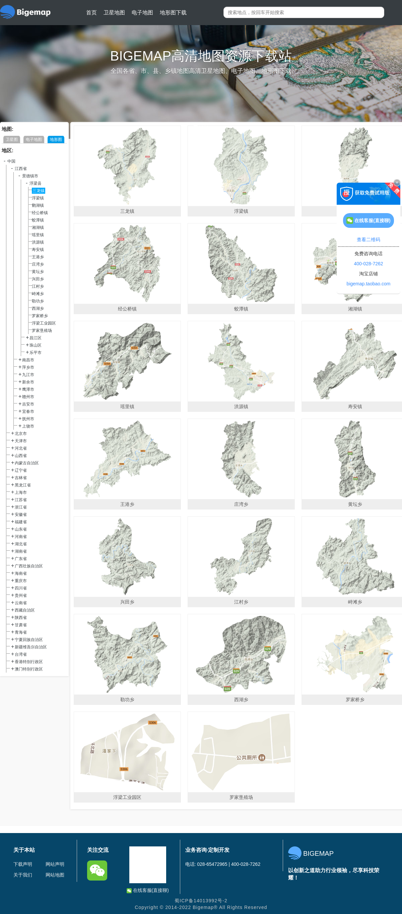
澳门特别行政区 (29, 669)
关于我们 (22, 875)
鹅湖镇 (38, 205)
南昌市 (28, 360)
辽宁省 (21, 470)
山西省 (21, 455)
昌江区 (35, 338)
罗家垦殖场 (42, 330)
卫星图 (12, 139)
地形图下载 (173, 12)
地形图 (56, 139)
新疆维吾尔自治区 (31, 647)
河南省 (21, 536)
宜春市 (28, 411)
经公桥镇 (40, 212)
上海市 (21, 492)
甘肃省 (21, 625)
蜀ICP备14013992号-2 (201, 900)
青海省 (21, 632)
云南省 (21, 603)
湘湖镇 (38, 227)
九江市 (28, 374)
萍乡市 (28, 367)
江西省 (21, 168)
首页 (91, 12)
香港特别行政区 (29, 661)
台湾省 (21, 654)
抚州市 (28, 419)
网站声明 (55, 864)
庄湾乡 (38, 264)
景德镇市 (30, 176)
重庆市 (21, 580)
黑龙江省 (23, 485)
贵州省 (21, 595)
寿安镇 (38, 249)
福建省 (21, 522)
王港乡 (38, 257)
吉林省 (21, 477)
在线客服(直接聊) (148, 890)
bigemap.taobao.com (369, 283)
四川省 (21, 588)
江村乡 (38, 286)
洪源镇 (38, 242)
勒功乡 (38, 301)
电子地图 (142, 12)
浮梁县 (35, 183)
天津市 (21, 441)
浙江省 (21, 507)
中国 (11, 161)
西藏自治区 (25, 610)
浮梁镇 (38, 198)
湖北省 (21, 544)
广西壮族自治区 (29, 566)
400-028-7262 (368, 263)
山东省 (21, 529)
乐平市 (35, 352)
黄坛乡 (38, 271)
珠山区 (35, 345)
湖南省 (21, 551)
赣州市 (28, 396)
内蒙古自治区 (27, 463)
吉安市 (28, 404)
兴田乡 (38, 279)
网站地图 (55, 875)
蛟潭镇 (38, 220)
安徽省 (21, 514)
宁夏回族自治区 (29, 639)
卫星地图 (114, 12)
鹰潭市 (28, 389)
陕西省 (21, 617)
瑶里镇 (38, 235)
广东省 (21, 558)
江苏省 (21, 499)
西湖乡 (38, 308)
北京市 (21, 433)
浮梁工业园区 (44, 323)
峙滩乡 (38, 293)
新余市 (28, 382)
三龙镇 (38, 190)
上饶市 (28, 426)
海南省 (21, 573)
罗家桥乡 (40, 315)
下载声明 (22, 864)
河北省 (21, 448)
